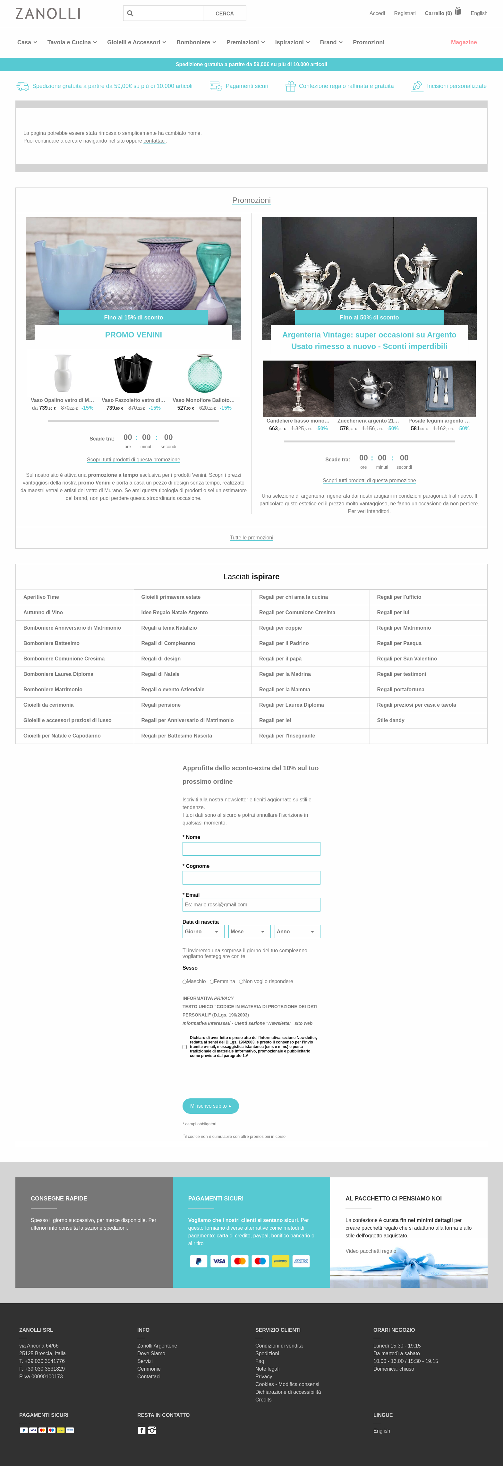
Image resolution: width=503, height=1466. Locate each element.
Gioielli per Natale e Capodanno (62, 735)
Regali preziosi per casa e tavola (416, 705)
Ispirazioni (289, 42)
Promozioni (368, 42)
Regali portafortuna (401, 689)
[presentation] (231, 1078)
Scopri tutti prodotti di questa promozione (133, 459)
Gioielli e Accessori (133, 42)
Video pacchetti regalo (370, 1251)
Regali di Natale (160, 674)
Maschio (196, 981)
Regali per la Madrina (285, 674)
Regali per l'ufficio (399, 597)
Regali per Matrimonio (404, 628)
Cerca (225, 13)
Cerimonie (149, 1369)
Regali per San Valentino (407, 658)
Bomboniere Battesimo (51, 643)
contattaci (154, 141)
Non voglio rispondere (268, 981)
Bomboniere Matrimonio (52, 689)
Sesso (190, 968)
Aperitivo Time (41, 597)
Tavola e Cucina (69, 42)
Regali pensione (161, 705)
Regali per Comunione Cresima (297, 612)
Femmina (224, 981)
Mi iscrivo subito (208, 1106)
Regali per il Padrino (284, 643)
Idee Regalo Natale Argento (174, 612)
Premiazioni (242, 42)
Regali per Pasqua (399, 643)
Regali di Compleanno (168, 643)
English (479, 13)
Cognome (198, 866)
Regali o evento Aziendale (173, 689)
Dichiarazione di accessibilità (288, 1392)
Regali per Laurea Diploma (291, 705)
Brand (328, 42)
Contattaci (148, 1376)
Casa (24, 42)
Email (193, 895)
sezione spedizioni (106, 1228)
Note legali (267, 1369)
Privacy (263, 1376)
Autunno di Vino (43, 612)
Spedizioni (267, 1353)
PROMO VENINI (133, 334)
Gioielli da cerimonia (48, 705)
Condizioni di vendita (279, 1345)
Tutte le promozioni (251, 537)
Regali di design (161, 658)
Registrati (405, 13)
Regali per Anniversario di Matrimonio (187, 720)
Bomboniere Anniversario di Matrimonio (72, 628)
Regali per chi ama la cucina (293, 597)
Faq (259, 1361)
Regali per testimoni (401, 674)
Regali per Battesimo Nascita (176, 735)
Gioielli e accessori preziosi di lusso (67, 720)
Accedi (377, 13)
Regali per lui (393, 612)
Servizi (145, 1361)
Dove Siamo (151, 1353)
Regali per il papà (280, 658)
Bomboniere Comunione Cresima (64, 658)
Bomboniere (193, 42)
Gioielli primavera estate (171, 597)
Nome (193, 837)
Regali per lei (275, 720)
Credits (263, 1399)
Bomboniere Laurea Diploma (58, 674)
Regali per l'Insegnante (287, 735)
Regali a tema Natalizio (169, 628)
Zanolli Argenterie (157, 1345)
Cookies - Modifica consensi (287, 1384)
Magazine (464, 42)
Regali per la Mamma (284, 689)
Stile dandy (391, 720)
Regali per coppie (280, 628)
